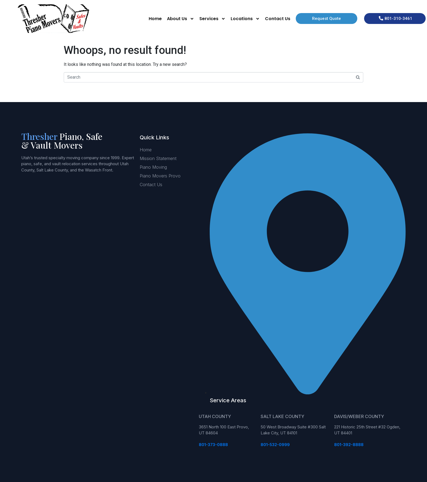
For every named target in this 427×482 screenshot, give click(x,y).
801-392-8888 (349, 444)
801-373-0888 (213, 444)
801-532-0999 (275, 444)
